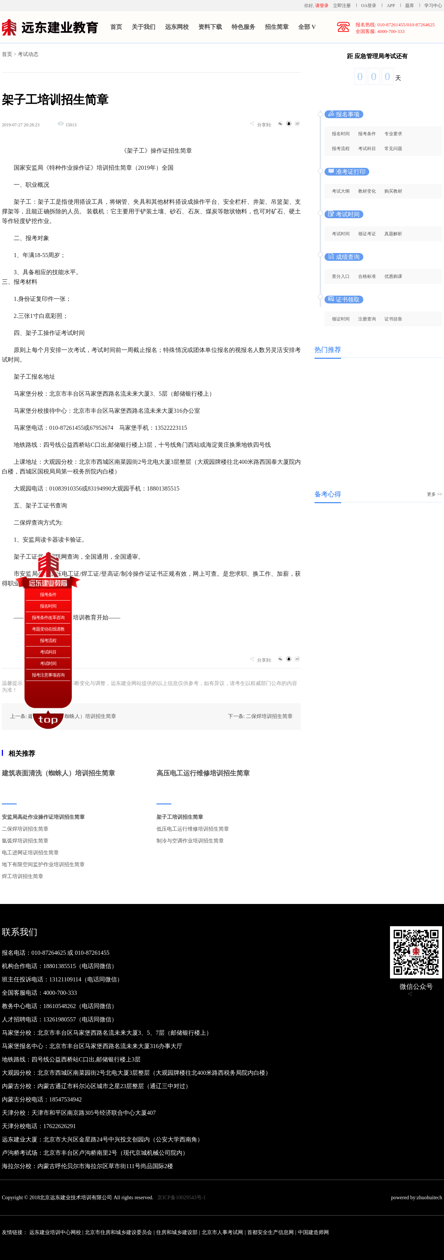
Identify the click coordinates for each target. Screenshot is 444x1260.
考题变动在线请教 (48, 629)
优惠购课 (393, 276)
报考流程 (341, 148)
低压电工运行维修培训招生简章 (193, 829)
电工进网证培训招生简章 (30, 852)
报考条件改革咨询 (48, 617)
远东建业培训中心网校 (56, 1232)
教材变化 (367, 191)
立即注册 (342, 5)
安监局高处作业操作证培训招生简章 (43, 817)
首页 (116, 27)
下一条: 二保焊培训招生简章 (260, 716)
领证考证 (367, 233)
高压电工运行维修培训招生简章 (203, 773)
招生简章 (277, 27)
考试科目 (367, 148)
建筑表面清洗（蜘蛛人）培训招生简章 (58, 773)
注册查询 (367, 319)
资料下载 (210, 27)
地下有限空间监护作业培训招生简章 (43, 864)
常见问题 (393, 148)
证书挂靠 (393, 319)
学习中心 (433, 5)
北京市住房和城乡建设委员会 (118, 1232)
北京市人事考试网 (222, 1232)
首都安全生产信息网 (270, 1232)
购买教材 (393, 191)
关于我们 (143, 27)
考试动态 (28, 54)
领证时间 (341, 319)
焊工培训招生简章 (22, 876)
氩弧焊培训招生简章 (25, 841)
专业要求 (393, 133)
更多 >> (434, 494)
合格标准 (367, 276)
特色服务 (243, 27)
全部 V (307, 27)
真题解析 (393, 233)
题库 (409, 5)
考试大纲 (341, 191)
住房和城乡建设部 (177, 1232)
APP (391, 5)
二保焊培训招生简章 (25, 829)
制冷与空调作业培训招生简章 (190, 841)
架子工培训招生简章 (180, 817)
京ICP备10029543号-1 (181, 1197)
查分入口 (341, 276)
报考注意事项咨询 (48, 675)
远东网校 (177, 27)
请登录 (322, 5)
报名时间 (341, 133)
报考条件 (367, 133)
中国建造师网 (313, 1232)
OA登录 (369, 5)
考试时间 (341, 233)
